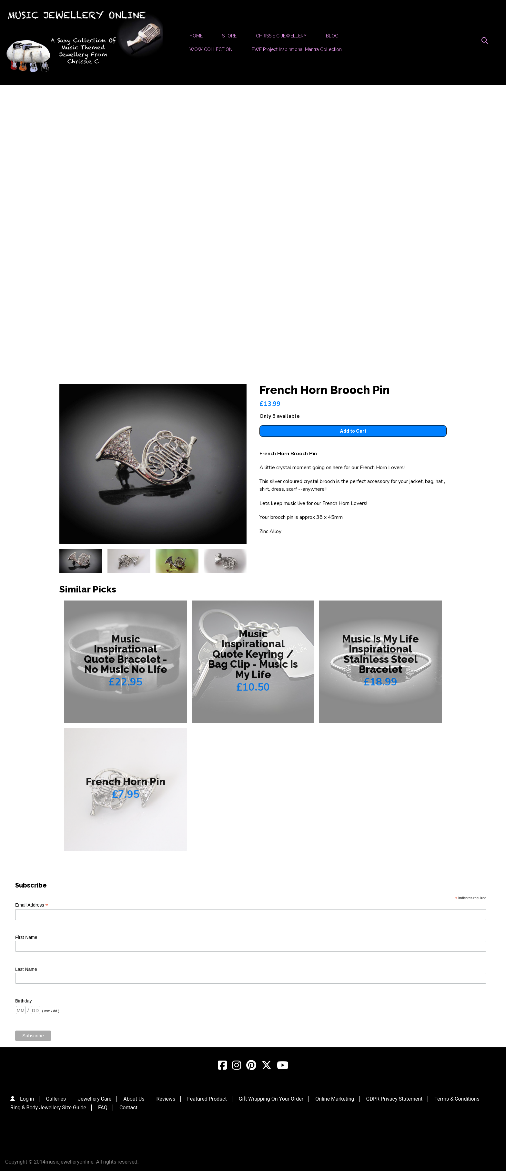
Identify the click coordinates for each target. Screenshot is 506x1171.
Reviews (165, 1099)
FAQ (102, 1107)
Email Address (31, 905)
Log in (27, 1099)
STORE (229, 35)
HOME (196, 35)
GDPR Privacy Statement (394, 1099)
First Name (26, 937)
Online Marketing (334, 1099)
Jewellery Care (94, 1099)
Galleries (56, 1099)
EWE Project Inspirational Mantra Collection (297, 49)
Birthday (23, 1000)
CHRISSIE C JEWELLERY (281, 35)
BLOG (332, 35)
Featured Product (207, 1099)
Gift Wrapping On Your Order (271, 1099)
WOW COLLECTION (210, 49)
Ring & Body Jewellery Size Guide (48, 1107)
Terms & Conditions (457, 1099)
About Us (133, 1099)
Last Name (26, 969)
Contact (128, 1107)
